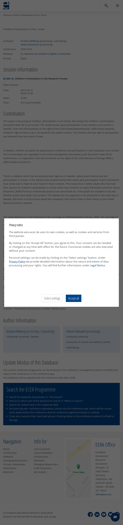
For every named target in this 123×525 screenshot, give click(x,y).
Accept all (73, 298)
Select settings (52, 298)
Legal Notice (97, 265)
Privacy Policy (17, 261)
